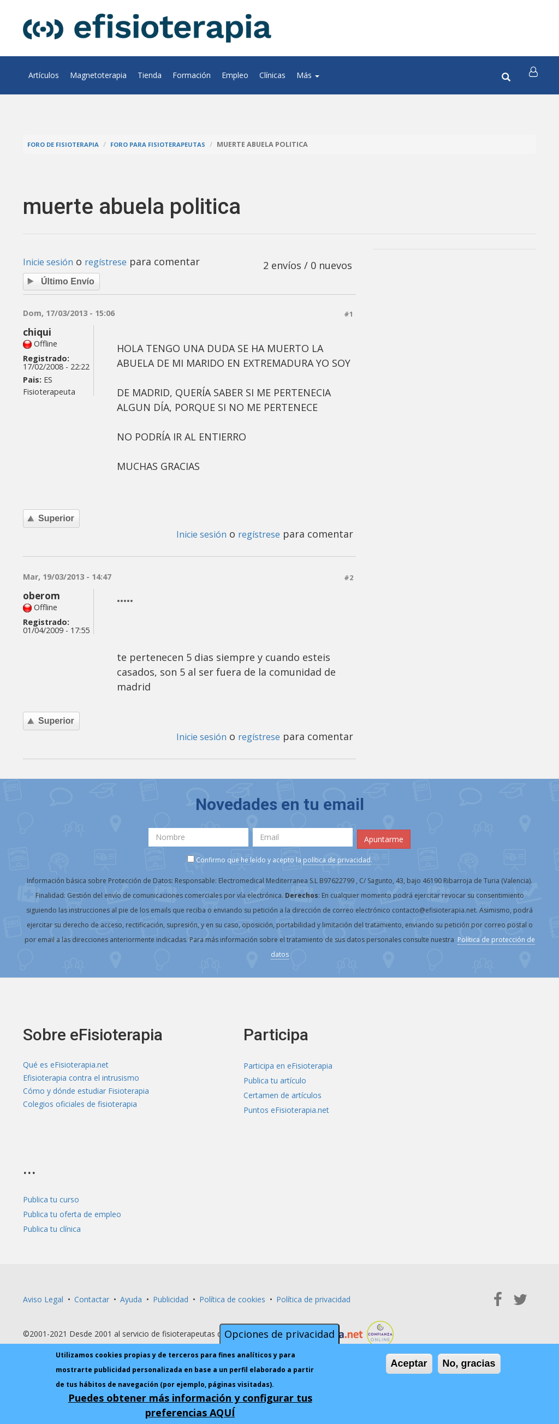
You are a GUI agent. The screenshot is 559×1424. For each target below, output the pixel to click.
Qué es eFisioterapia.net (66, 1064)
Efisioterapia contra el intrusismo (81, 1079)
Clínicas (272, 75)
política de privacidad (337, 858)
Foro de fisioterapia (67, 144)
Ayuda (131, 1297)
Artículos (43, 75)
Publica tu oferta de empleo (72, 1212)
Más (307, 75)
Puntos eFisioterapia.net (286, 1108)
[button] (534, 75)
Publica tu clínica (52, 1227)
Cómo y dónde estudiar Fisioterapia (86, 1093)
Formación (192, 75)
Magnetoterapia (98, 75)
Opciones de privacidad (279, 1333)
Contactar (91, 1297)
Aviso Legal (43, 1297)
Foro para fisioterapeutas (170, 144)
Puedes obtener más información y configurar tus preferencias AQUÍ (190, 1405)
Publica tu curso (51, 1198)
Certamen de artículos (282, 1093)
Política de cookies (232, 1297)
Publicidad (170, 1297)
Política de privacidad (313, 1297)
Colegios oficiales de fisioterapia (80, 1108)
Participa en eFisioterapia (287, 1064)
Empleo (235, 75)
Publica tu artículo (274, 1079)
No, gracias (469, 1363)
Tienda (150, 75)
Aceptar (409, 1363)
